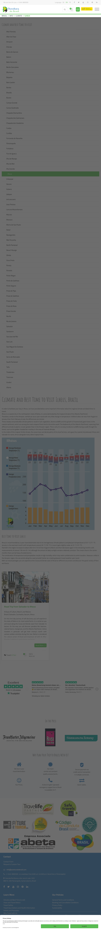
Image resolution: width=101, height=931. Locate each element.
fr (70, 2)
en (67, 2)
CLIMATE (19, 15)
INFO (11, 15)
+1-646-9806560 (22, 2)
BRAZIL (4, 15)
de (63, 2)
